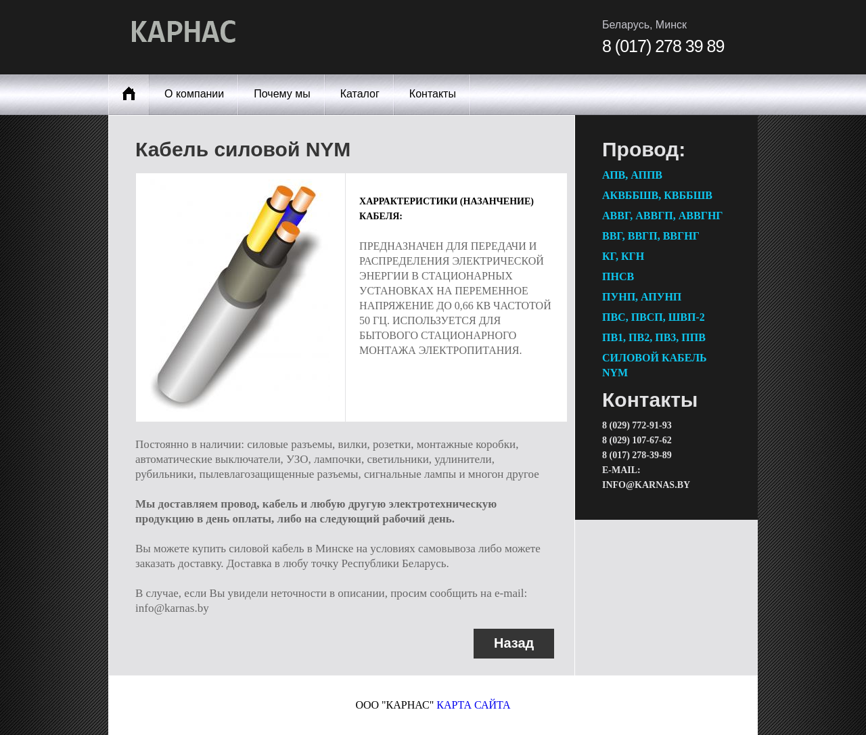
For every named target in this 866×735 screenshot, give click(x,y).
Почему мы (282, 93)
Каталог (360, 93)
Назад (514, 643)
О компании (194, 93)
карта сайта (473, 705)
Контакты (432, 93)
